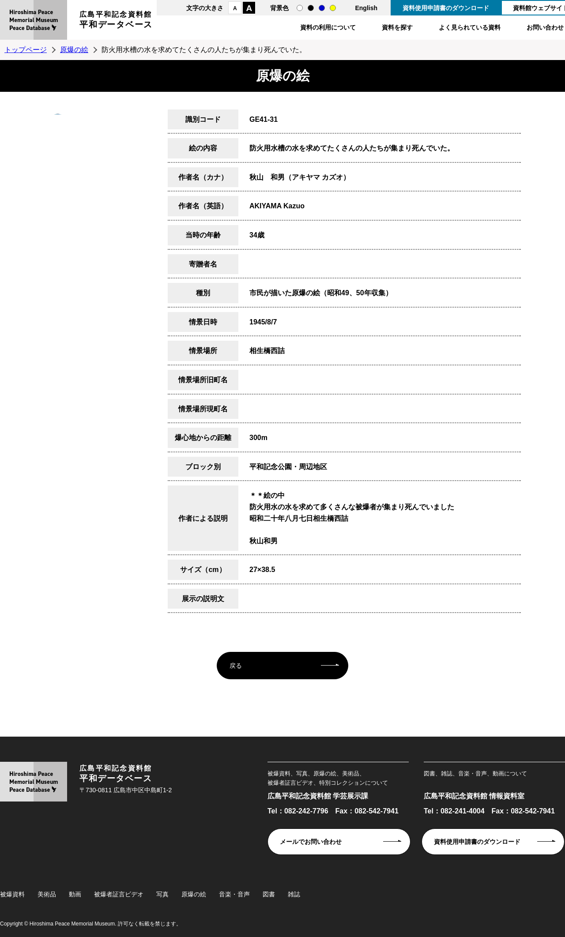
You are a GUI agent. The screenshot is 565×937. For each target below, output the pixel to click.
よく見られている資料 (470, 27)
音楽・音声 (234, 894)
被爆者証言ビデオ (118, 894)
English (366, 7)
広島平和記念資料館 (116, 21)
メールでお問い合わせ (311, 841)
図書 (269, 894)
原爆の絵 (74, 49)
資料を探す (397, 27)
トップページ (25, 49)
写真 (162, 894)
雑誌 (294, 894)
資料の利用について (328, 27)
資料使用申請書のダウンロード (446, 7)
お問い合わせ (545, 27)
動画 (75, 894)
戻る (236, 665)
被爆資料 (12, 894)
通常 (300, 8)
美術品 (47, 894)
